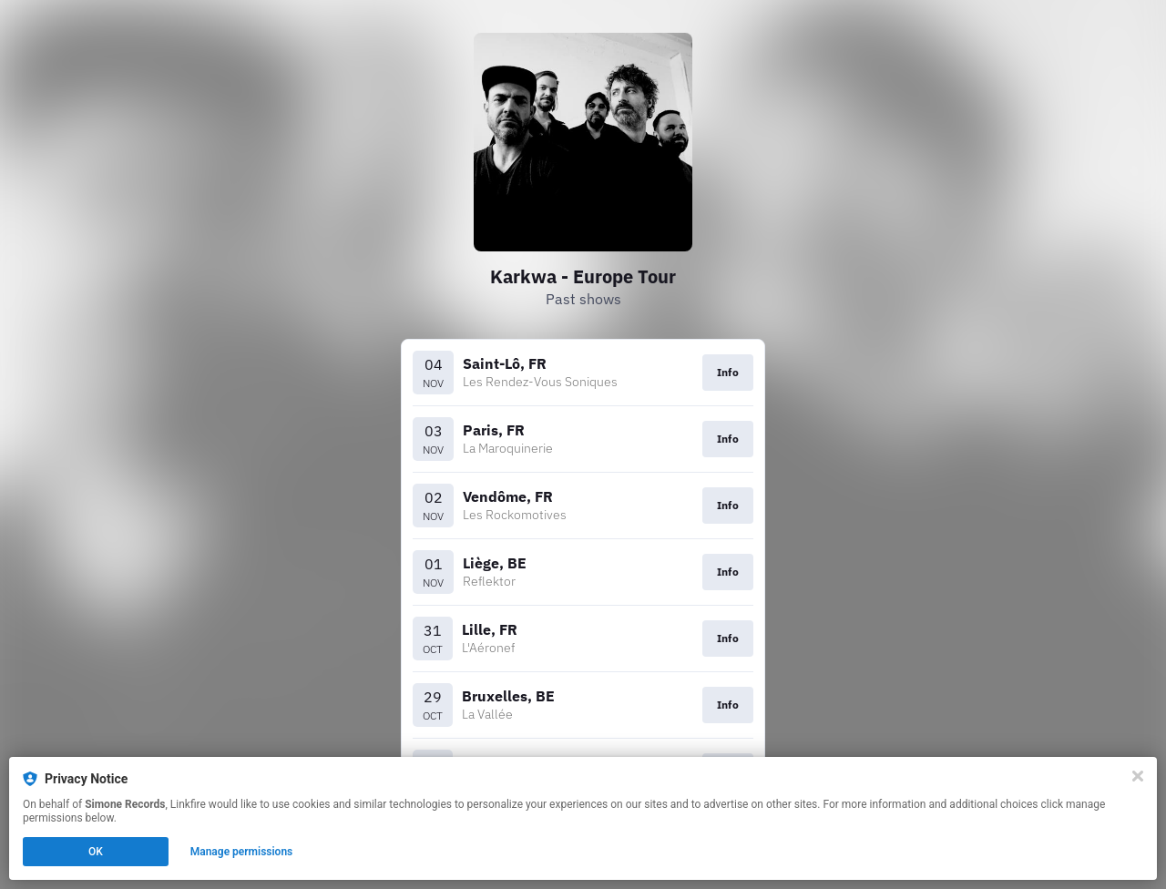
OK (95, 851)
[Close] (1137, 776)
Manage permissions (241, 851)
